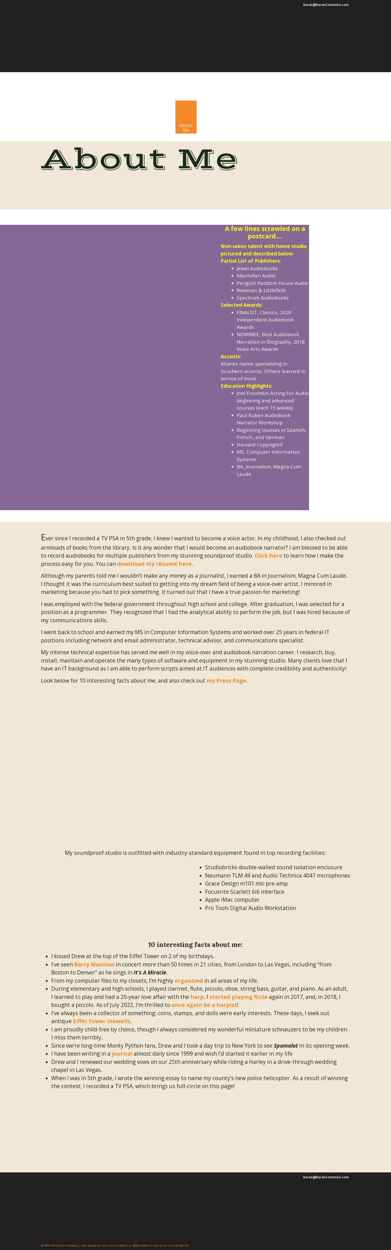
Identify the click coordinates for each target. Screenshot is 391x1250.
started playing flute (238, 996)
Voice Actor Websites (114, 1245)
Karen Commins (142, 79)
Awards (252, 305)
